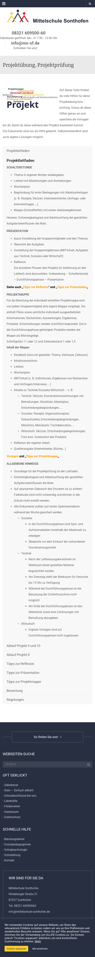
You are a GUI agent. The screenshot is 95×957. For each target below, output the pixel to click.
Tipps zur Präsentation (72, 287)
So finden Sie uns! (47, 737)
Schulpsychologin (15, 850)
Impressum (11, 812)
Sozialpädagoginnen (17, 844)
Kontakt (9, 860)
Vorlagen (12, 456)
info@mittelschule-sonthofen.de (29, 911)
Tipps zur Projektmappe (42, 456)
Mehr (38, 941)
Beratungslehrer (14, 839)
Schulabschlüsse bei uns (20, 795)
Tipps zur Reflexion (35, 287)
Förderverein (12, 806)
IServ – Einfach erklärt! (18, 790)
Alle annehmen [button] (40, 948)
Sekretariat (11, 785)
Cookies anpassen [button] (16, 948)
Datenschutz (12, 817)
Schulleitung (12, 855)
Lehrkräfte (10, 801)
